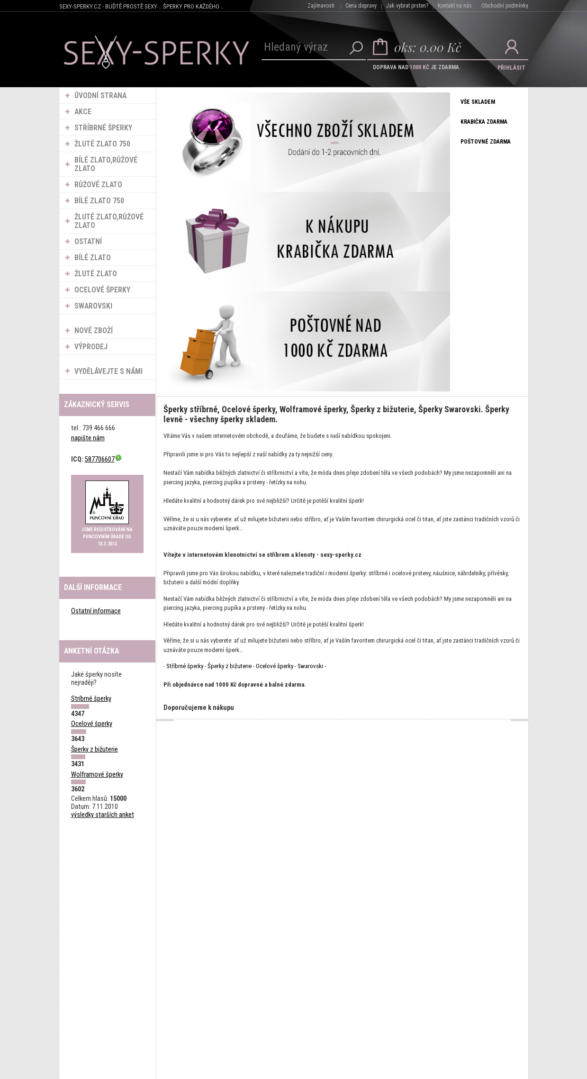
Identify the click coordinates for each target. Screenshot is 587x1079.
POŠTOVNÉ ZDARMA (486, 142)
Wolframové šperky (97, 775)
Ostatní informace (96, 612)
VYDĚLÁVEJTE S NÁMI (109, 371)
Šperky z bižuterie (94, 749)
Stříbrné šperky (104, 128)
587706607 (103, 459)
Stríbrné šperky (91, 699)
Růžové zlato (99, 185)
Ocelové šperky (103, 290)
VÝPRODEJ (91, 347)
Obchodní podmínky (504, 5)
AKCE (83, 112)
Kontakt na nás (455, 5)
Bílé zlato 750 (100, 201)
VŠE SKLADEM (478, 102)
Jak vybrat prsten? (407, 5)
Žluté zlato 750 (103, 144)
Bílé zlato (93, 258)
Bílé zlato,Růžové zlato (106, 164)
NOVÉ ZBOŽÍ (94, 330)
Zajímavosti (320, 5)
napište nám (88, 439)
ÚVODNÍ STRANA (101, 95)
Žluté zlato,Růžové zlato (109, 221)
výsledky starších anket (102, 815)
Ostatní (88, 241)
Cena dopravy (361, 5)
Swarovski (94, 306)
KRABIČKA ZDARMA (484, 122)
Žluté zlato (96, 274)
